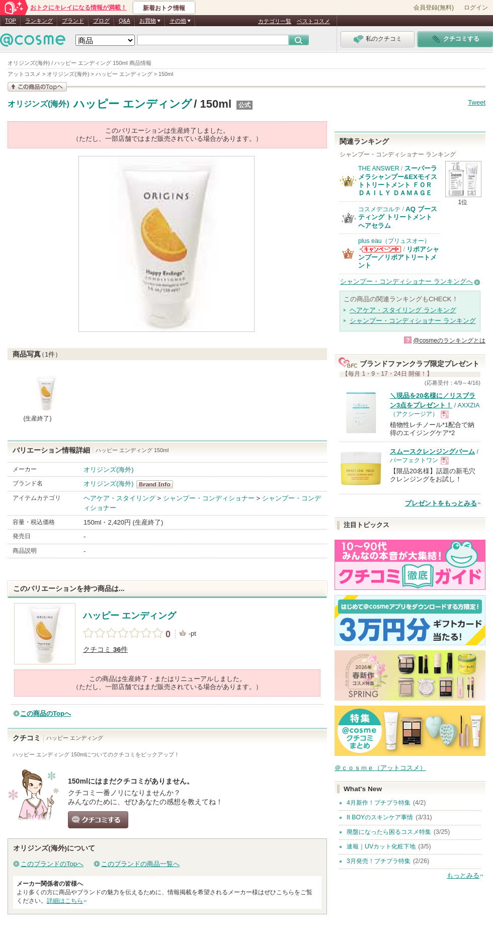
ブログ (101, 21)
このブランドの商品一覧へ (140, 864)
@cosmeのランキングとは (449, 340)
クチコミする (98, 819)
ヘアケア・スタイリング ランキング (403, 310)
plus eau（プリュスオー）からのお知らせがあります (380, 249)
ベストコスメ (313, 21)
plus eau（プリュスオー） (394, 240)
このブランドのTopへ (52, 864)
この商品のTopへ (45, 713)
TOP (10, 21)
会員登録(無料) (434, 7)
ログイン (476, 7)
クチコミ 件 (105, 649)
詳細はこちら (65, 900)
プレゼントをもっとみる (441, 503)
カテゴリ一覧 (274, 21)
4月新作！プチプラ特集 (378, 802)
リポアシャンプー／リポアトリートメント (398, 257)
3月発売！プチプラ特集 (378, 861)
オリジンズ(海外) (38, 104)
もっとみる (463, 875)
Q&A (124, 21)
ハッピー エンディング (132, 104)
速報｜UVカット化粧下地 (381, 846)
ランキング (39, 21)
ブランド (73, 21)
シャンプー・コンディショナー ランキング (413, 320)
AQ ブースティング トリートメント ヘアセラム (397, 217)
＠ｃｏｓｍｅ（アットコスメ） (380, 768)
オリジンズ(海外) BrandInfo (157, 484)
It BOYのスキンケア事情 (380, 817)
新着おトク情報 (164, 8)
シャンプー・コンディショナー (209, 498)
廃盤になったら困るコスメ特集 (389, 831)
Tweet (476, 102)
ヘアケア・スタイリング (119, 498)
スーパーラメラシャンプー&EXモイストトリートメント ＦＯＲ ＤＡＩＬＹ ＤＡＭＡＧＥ (397, 180)
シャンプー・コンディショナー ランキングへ (406, 281)
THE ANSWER (378, 168)
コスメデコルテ (379, 209)
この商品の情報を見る (37, 87)
